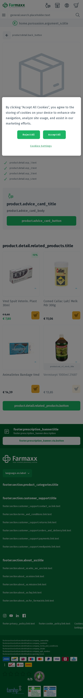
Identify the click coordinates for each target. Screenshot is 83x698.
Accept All (54, 134)
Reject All (28, 134)
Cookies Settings (41, 146)
